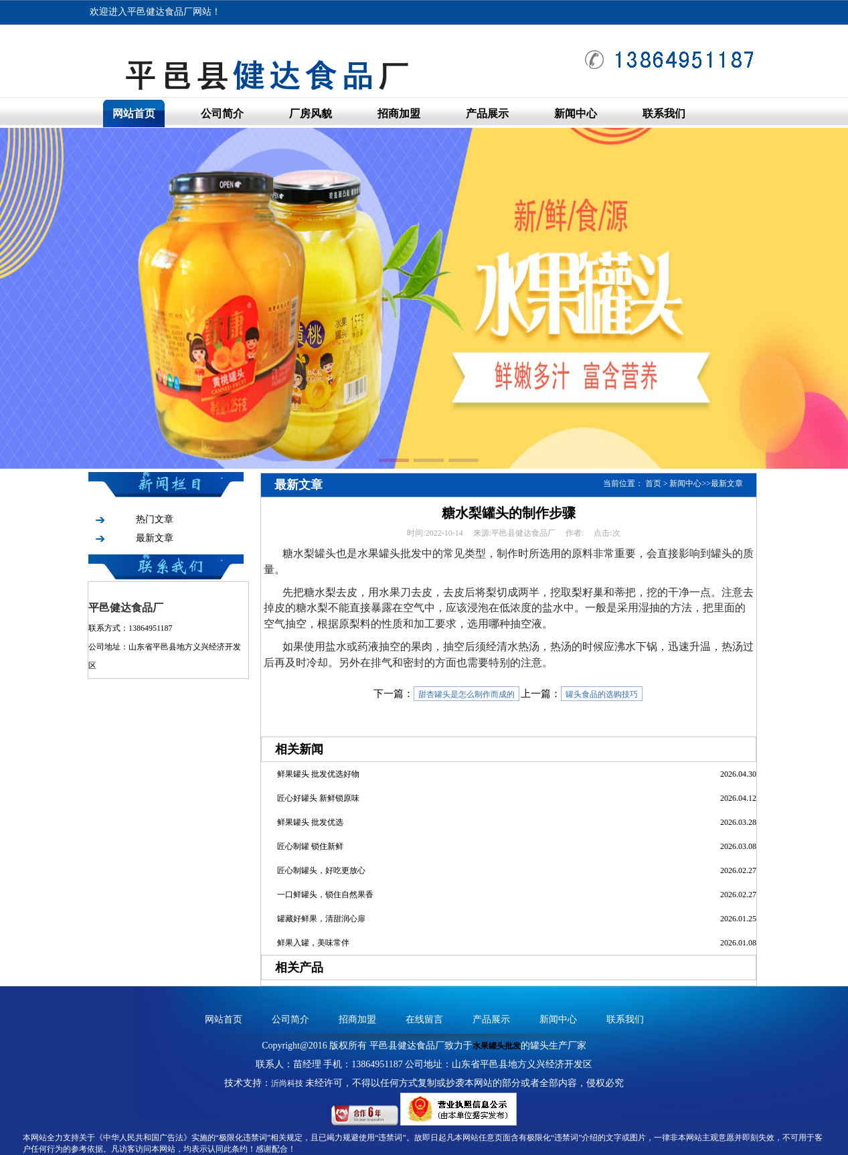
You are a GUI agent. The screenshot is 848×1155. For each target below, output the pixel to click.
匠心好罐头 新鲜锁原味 (318, 798)
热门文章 (154, 519)
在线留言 (424, 1019)
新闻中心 (575, 113)
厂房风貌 (310, 113)
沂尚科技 (287, 1083)
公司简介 (222, 113)
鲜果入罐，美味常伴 (313, 942)
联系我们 (664, 113)
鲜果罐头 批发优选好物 (318, 774)
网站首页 (133, 113)
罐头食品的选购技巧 (602, 694)
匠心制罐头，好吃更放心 (321, 870)
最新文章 (154, 538)
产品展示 (487, 113)
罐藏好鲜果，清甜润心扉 (321, 918)
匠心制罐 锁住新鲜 (310, 846)
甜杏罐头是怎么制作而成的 (466, 694)
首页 (653, 483)
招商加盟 (398, 113)
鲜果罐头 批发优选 (310, 822)
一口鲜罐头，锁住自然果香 (325, 894)
